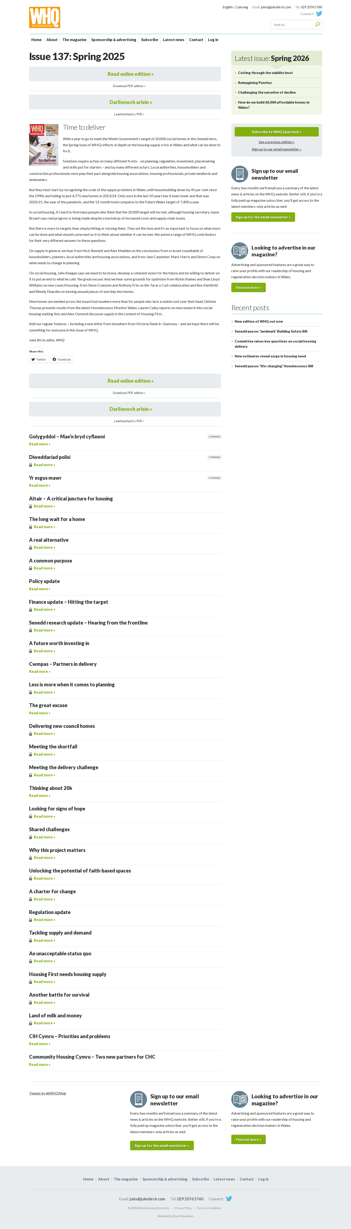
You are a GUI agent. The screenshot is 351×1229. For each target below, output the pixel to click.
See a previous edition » (277, 142)
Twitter (319, 13)
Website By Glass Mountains (175, 1216)
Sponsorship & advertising (113, 39)
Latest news (173, 39)
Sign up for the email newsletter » (265, 217)
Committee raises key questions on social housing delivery (275, 344)
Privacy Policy (183, 1208)
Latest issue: (272, 58)
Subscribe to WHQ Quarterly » (276, 132)
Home (36, 39)
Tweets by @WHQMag (47, 1093)
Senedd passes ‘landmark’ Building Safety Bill (271, 332)
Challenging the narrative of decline (267, 92)
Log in (213, 39)
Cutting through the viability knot (265, 73)
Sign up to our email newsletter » (276, 149)
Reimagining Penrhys (255, 83)
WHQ (60, 17)
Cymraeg (241, 7)
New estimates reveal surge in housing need (270, 357)
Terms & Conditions (209, 1208)
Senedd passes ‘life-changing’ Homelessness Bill (274, 367)
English (228, 7)
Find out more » (249, 288)
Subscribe (149, 39)
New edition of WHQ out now (259, 322)
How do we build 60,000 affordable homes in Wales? (274, 104)
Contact (196, 39)
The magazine (74, 39)
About (52, 39)
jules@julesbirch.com (276, 7)
